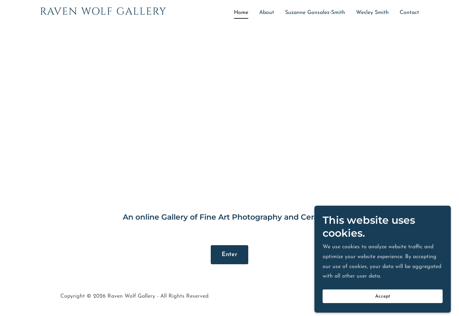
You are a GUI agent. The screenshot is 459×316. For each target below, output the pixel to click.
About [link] (266, 12)
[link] (106, 13)
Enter (229, 254)
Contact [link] (409, 12)
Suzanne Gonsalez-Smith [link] (315, 12)
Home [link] (241, 12)
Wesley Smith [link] (372, 12)
